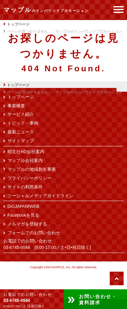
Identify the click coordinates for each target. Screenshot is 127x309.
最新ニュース (20, 132)
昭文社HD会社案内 (25, 151)
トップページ (16, 85)
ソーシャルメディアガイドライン (40, 196)
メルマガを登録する (27, 224)
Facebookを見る (23, 215)
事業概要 (16, 106)
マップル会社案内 (25, 160)
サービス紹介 (20, 114)
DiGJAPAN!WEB (23, 206)
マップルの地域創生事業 (31, 169)
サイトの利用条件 (25, 187)
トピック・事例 (22, 123)
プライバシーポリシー (29, 178)
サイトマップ (20, 141)
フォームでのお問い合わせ (33, 233)
